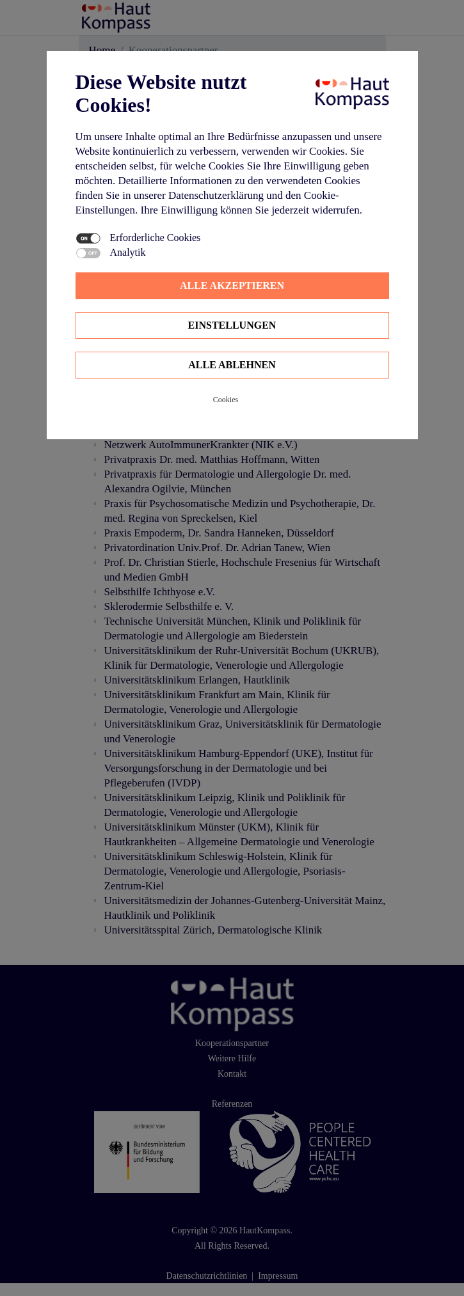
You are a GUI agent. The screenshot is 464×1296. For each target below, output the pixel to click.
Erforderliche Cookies (155, 238)
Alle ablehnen (231, 364)
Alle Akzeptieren (232, 285)
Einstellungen (232, 325)
